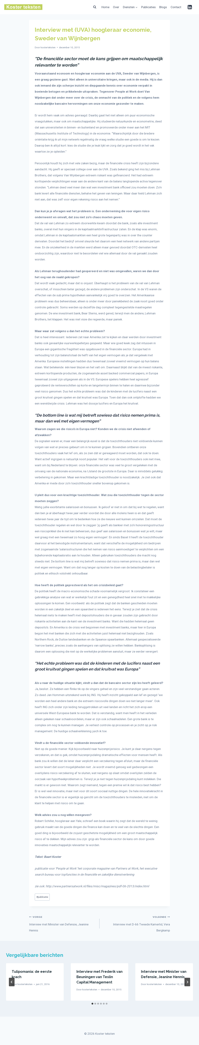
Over (116, 7)
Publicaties (148, 7)
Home (105, 7)
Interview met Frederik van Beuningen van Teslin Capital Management (99, 976)
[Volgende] (187, 982)
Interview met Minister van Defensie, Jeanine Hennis (62, 923)
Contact (176, 7)
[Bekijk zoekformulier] (95, 7)
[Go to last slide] (12, 982)
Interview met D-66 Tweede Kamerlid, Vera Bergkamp (136, 923)
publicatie (42, 896)
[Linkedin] (190, 7)
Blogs (163, 7)
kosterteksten (48, 47)
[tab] (92, 1004)
